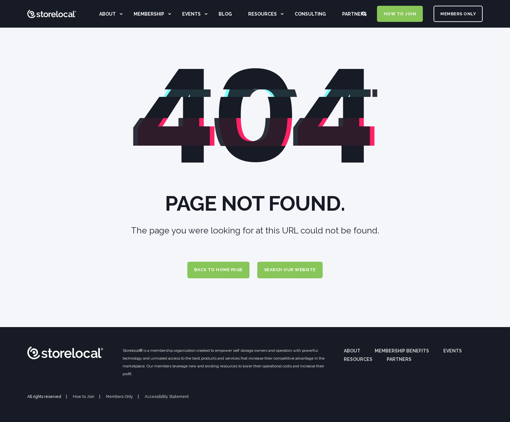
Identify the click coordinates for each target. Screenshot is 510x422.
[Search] (364, 13)
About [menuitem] (352, 351)
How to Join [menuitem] (83, 397)
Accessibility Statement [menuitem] (167, 397)
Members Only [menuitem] (119, 397)
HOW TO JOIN (400, 13)
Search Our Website (290, 269)
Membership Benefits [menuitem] (402, 351)
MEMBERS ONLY (458, 13)
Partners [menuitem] (399, 359)
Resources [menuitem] (358, 359)
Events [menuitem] (452, 351)
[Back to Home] (51, 34)
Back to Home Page (218, 269)
